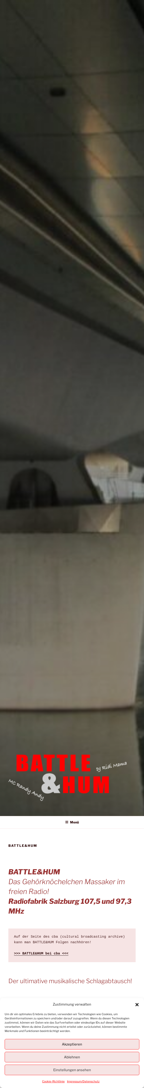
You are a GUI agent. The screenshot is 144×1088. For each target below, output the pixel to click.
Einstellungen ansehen (72, 1070)
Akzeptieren (72, 1044)
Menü (72, 822)
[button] (137, 1004)
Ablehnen (72, 1057)
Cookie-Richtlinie (53, 1081)
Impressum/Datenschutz (83, 1081)
